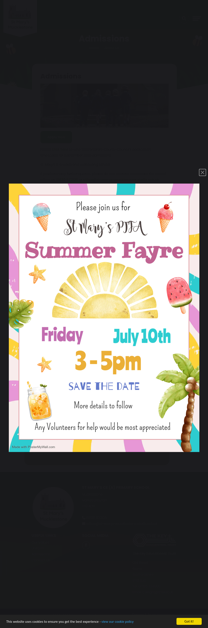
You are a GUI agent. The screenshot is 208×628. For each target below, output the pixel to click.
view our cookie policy (117, 624)
